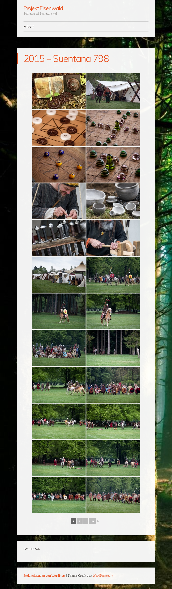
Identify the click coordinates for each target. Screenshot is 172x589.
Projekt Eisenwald (43, 8)
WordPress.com (103, 575)
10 (92, 521)
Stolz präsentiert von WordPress (44, 575)
